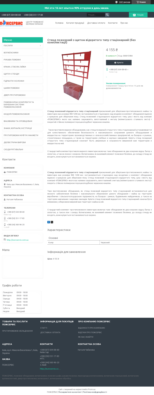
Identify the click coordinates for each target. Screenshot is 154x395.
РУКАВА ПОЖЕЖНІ (12, 60)
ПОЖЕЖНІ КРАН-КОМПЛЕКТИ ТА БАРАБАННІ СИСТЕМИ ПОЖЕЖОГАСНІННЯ (19, 104)
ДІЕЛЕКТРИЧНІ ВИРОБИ (15, 142)
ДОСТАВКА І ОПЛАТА (50, 332)
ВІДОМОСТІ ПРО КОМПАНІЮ (91, 328)
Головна (59, 23)
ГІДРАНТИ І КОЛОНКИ (14, 81)
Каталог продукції (75, 23)
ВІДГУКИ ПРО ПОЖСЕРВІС (90, 332)
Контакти (112, 23)
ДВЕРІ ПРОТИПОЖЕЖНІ (14, 95)
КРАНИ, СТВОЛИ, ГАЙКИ (15, 67)
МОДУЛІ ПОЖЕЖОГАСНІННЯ (16, 114)
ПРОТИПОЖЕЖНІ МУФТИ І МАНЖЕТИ (21, 135)
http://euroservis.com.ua (17, 240)
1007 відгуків (124, 2)
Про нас (124, 23)
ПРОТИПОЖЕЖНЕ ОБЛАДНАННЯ (17, 331)
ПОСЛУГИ (8, 45)
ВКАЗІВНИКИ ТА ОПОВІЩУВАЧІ (18, 121)
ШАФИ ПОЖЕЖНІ (11, 88)
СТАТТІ (43, 328)
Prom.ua (91, 389)
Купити (120, 62)
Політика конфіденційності (95, 392)
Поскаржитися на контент (70, 392)
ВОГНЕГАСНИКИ (11, 53)
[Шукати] (107, 15)
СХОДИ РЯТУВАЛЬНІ (13, 149)
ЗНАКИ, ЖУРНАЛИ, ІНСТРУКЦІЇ (18, 128)
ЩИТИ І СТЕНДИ (11, 74)
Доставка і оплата (96, 23)
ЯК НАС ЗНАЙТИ (85, 337)
